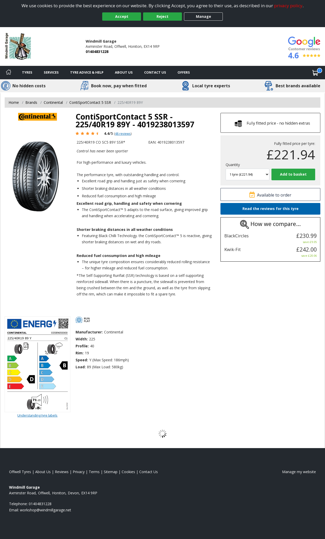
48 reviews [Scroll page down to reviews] (123, 133)
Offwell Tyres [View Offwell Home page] (20, 471)
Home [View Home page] (14, 102)
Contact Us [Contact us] (155, 72)
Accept (121, 16)
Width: (82, 339)
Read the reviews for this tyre (270, 208)
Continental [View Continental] (53, 102)
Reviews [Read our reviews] (62, 471)
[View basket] (315, 72)
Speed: (82, 359)
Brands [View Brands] (31, 102)
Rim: (80, 352)
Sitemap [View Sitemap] (110, 471)
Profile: (82, 345)
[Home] (8, 72)
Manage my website (299, 471)
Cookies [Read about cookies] (128, 471)
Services (51, 72)
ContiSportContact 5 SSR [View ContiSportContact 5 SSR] (90, 102)
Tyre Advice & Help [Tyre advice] (87, 72)
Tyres (27, 72)
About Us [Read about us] (43, 471)
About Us (124, 72)
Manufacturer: (89, 332)
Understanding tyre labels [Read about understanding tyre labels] (37, 415)
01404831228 (97, 51)
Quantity (233, 164)
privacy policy (288, 6)
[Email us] (45, 509)
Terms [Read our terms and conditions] (94, 471)
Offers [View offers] (184, 72)
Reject (162, 16)
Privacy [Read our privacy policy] (79, 471)
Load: (81, 366)
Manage (203, 16)
